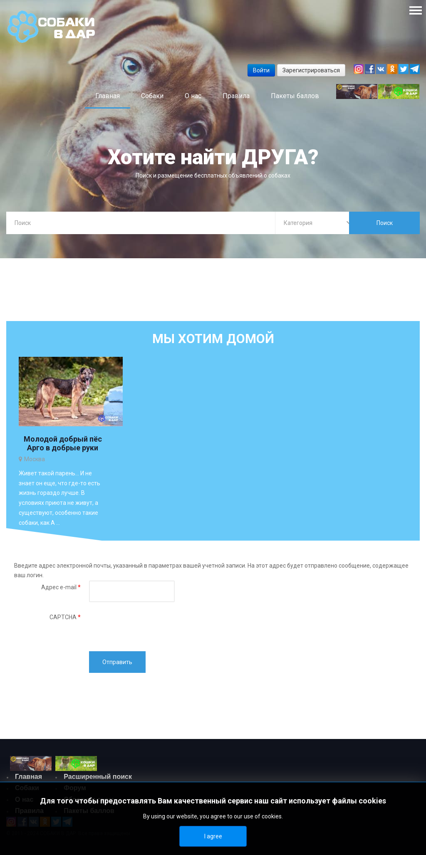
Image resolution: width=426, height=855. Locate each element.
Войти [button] (261, 70)
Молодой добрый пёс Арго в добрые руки (63, 444)
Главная (28, 777)
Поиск (384, 223)
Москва (34, 459)
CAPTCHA (65, 618)
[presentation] (152, 627)
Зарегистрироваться (311, 70)
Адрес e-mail (61, 588)
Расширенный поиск (98, 777)
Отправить (117, 663)
